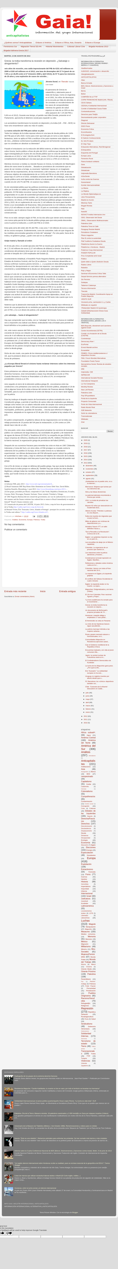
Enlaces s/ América (43, 42)
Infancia (84, 891)
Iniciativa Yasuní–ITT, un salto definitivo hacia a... (96, 527)
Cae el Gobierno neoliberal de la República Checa (97, 646)
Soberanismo (85, 1031)
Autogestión (84, 771)
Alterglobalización (87, 74)
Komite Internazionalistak (90, 185)
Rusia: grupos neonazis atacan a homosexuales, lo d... (97, 635)
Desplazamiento (86, 831)
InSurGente (85, 176)
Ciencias (83, 789)
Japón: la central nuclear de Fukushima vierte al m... (95, 656)
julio (87, 693)
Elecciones (91, 847)
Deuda (83, 833)
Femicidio (92, 872)
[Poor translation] (9, 1233)
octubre (89, 472)
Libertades (84, 915)
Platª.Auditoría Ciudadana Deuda (93, 241)
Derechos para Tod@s (89, 114)
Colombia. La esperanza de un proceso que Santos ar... (96, 548)
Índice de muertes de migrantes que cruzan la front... (98, 517)
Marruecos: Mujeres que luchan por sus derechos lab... (98, 488)
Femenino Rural (87, 159)
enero (88, 712)
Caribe (88, 784)
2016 (86, 453)
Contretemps (86, 338)
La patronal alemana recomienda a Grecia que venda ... (98, 496)
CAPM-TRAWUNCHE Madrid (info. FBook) (97, 100)
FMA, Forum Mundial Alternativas (93, 358)
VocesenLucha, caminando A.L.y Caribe (96, 302)
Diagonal (84, 120)
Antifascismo (86, 767)
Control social (89, 804)
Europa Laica (86, 156)
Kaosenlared (85, 182)
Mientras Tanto (86, 203)
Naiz (82, 209)
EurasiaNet (85, 350)
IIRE (82, 369)
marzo (88, 706)
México (84, 941)
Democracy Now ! (87, 341)
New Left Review (87, 390)
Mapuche (88, 929)
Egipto (93, 845)
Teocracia (84, 1038)
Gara (83, 164)
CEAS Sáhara (86, 103)
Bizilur (83, 94)
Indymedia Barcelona (89, 173)
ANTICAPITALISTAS (88, 77)
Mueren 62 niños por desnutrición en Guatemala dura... (98, 507)
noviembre (90, 469)
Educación (84, 845)
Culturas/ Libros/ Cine (76, 46)
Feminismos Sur (10, 46)
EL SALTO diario (87, 141)
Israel (88, 896)
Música (83, 964)
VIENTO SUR (86, 299)
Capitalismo (86, 781)
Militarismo (86, 946)
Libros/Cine (85, 918)
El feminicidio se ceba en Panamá (97, 621)
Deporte (89, 816)
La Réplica (85, 191)
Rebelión (84, 268)
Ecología (84, 840)
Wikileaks (84, 419)
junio (88, 696)
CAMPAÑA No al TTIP (89, 97)
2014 (86, 460)
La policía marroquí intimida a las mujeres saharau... (97, 630)
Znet (82, 422)
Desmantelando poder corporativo (93, 117)
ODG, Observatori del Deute (91, 217)
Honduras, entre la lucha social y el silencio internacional (35, 1188)
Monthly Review (87, 387)
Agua (89, 735)
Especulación (87, 852)
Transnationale (86, 416)
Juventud (84, 901)
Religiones (85, 1006)
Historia (84, 881)
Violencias (85, 1061)
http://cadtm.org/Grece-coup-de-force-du (28, 507)
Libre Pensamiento (88, 197)
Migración (84, 944)
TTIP (88, 1056)
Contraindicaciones (88, 111)
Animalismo (92, 755)
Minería (84, 949)
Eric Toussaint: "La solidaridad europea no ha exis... (96, 672)
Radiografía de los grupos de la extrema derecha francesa (35, 1076)
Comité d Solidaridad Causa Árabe (94, 109)
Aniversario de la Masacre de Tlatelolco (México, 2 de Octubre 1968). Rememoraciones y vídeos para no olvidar (55, 1126)
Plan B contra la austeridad (91, 238)
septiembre (90, 475)
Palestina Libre (86, 223)
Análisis (15, 520)
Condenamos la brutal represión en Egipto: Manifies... (98, 559)
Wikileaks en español (89, 305)
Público (84, 259)
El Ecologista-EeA (87, 135)
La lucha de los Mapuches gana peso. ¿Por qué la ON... (99, 667)
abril (87, 702)
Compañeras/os (88, 796)
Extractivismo (87, 869)
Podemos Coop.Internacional (92, 250)
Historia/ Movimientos (54, 46)
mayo (88, 699)
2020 (86, 440)
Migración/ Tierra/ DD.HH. (31, 46)
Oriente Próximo (88, 971)
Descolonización (86, 826)
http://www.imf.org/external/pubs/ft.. (39, 484)
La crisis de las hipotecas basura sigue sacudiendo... (97, 625)
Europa (30, 520)
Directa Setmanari (87, 123)
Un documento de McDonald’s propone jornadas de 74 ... (96, 611)
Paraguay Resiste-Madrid (90, 229)
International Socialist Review (92, 378)
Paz (82, 981)
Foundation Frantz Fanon (90, 361)
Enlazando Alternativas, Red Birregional (95, 147)
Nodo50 (84, 212)
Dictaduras (84, 835)
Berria (83, 91)
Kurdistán (84, 903)
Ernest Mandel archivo (89, 347)
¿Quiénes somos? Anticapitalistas (18, 42)
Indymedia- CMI (87, 372)
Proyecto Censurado (88, 401)
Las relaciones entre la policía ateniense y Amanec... (96, 554)
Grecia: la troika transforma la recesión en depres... (96, 606)
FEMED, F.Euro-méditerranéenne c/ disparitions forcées (94, 354)
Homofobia (84, 884)
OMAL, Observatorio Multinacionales (94, 220)
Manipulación (91, 927)
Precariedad (91, 988)
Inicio (42, 591)
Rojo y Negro (86, 270)
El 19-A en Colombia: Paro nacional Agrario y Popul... (98, 595)
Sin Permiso (85, 279)
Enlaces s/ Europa (92, 42)
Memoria (92, 936)
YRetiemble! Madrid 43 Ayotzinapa (94, 308)
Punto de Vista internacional (91, 404)
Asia (83, 769)
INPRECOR (85, 375)
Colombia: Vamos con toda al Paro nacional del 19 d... (98, 569)
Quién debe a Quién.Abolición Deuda (95, 262)
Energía (89, 850)
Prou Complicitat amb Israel (91, 256)
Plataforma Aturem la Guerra (91, 244)
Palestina (91, 974)
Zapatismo (84, 1066)
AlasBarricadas (86, 68)
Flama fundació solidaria (90, 161)
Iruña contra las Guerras (90, 179)
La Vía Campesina (88, 384)
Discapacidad (85, 838)
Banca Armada (86, 83)
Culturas (92, 808)
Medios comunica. (88, 934)
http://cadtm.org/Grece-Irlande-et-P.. (35, 512)
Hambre (84, 879)
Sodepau (84, 282)
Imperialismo (86, 886)
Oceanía (89, 967)
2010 (86, 723)
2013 (86, 463)
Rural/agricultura (87, 1017)
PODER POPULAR (88, 253)
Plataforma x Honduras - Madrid (93, 247)
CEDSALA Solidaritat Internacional (94, 106)
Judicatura (85, 898)
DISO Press (85, 126)
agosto (88, 478)
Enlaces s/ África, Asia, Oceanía (68, 42)
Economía (22, 520)
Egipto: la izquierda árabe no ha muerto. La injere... (97, 585)
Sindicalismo (86, 1024)
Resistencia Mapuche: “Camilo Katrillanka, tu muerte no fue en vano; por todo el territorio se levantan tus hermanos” (57, 1088)
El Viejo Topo (86, 144)
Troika (43, 520)
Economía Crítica (87, 129)
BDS (88, 774)
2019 (86, 443)
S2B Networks (86, 410)
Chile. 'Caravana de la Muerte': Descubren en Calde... (96, 688)
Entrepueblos (86, 150)
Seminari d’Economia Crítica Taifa (93, 273)
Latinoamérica (87, 906)
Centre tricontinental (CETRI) (92, 331)
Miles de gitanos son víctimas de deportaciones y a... (97, 522)
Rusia (86, 1019)
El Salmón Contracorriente (91, 138)
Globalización (86, 167)
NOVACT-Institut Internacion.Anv (93, 214)
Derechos (85, 823)
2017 (86, 450)
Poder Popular (90, 986)
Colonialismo (87, 791)
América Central (88, 737)
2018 (86, 447)
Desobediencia (86, 828)
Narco (93, 964)
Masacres (85, 931)
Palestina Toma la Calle (89, 226)
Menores (88, 939)
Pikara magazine (87, 235)
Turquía (84, 1058)
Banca (93, 772)
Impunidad (85, 889)
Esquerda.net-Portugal (89, 153)
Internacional (87, 893)
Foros (87, 874)
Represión (87, 1008)
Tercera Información (88, 288)
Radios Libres (86, 265)
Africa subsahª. (88, 732)
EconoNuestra (86, 132)
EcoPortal (84, 344)
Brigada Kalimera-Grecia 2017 (16, 50)
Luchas (85, 920)
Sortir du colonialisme (89, 413)
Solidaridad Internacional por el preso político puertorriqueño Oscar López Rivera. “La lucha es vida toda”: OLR (55, 1101)
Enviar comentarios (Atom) (25, 596)
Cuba (83, 808)
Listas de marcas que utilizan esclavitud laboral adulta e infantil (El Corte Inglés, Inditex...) (47, 1176)
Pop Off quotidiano (88, 396)
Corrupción (85, 806)
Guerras (84, 877)
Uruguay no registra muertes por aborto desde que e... (97, 677)
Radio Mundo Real (88, 407)
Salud (93, 1019)
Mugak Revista (86, 206)
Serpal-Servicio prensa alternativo (93, 276)
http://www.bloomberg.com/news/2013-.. (52, 489)
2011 (86, 719)
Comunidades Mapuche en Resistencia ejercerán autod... (97, 640)
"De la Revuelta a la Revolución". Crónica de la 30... (97, 533)
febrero (88, 709)
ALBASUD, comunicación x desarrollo (95, 71)
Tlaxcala (64, 82)
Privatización (91, 991)
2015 (86, 456)
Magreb (92, 924)
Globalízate (85, 170)
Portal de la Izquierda (89, 398)
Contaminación (86, 801)
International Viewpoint (89, 381)
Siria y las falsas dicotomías (95, 492)
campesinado (87, 776)
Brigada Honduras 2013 (98, 46)
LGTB (91, 913)
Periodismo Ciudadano (89, 232)
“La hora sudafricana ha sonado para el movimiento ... (98, 601)
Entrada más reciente (15, 591)
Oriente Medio (86, 969)
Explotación (86, 864)
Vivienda (84, 1063)
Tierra (83, 1046)
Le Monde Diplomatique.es (91, 194)
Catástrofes (85, 786)
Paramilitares (86, 979)
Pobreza (36, 520)
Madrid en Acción (87, 200)
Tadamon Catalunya (88, 285)
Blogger (75, 1212)
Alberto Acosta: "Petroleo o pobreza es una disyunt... (98, 512)
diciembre (89, 466)
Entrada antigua (67, 591)
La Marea (84, 188)
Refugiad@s (85, 1003)
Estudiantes (91, 855)
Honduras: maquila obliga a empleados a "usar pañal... (96, 616)
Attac (83, 80)
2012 (86, 716)
